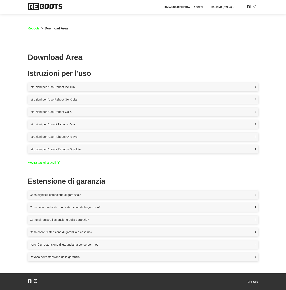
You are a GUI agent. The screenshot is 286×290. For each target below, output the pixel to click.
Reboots (34, 28)
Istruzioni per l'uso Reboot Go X (51, 111)
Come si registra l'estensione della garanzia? (59, 219)
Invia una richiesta (177, 7)
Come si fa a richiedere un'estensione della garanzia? (65, 207)
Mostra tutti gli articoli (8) (44, 162)
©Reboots (253, 281)
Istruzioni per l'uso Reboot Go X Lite (54, 99)
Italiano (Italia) (223, 7)
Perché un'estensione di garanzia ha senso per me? (64, 244)
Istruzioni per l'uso (59, 73)
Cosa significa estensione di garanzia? (55, 194)
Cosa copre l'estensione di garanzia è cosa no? (61, 232)
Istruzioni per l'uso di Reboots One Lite (55, 149)
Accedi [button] (198, 7)
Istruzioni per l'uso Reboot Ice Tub (52, 87)
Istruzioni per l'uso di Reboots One (52, 124)
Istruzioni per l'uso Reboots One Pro (54, 136)
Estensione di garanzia (66, 181)
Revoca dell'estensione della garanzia (55, 257)
